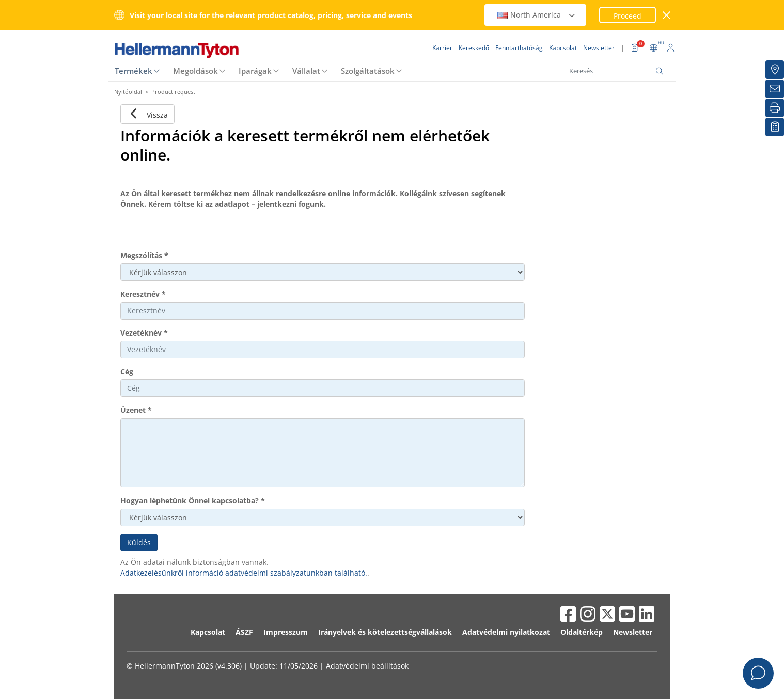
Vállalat (306, 71)
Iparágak (255, 71)
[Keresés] (616, 71)
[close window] (667, 15)
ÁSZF (244, 632)
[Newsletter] (774, 89)
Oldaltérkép (581, 632)
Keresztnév (143, 294)
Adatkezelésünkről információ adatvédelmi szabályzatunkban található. (243, 573)
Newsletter (632, 632)
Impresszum (285, 632)
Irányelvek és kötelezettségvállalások (385, 632)
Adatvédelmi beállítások (367, 666)
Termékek (133, 71)
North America (536, 15)
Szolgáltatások (368, 71)
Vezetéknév (144, 333)
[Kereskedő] (774, 69)
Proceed (627, 16)
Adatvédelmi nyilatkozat (506, 632)
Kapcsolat (208, 632)
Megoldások (195, 71)
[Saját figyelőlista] (774, 127)
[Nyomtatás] (774, 108)
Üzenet (136, 410)
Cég (126, 371)
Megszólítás (144, 255)
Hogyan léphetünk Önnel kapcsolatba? (192, 500)
